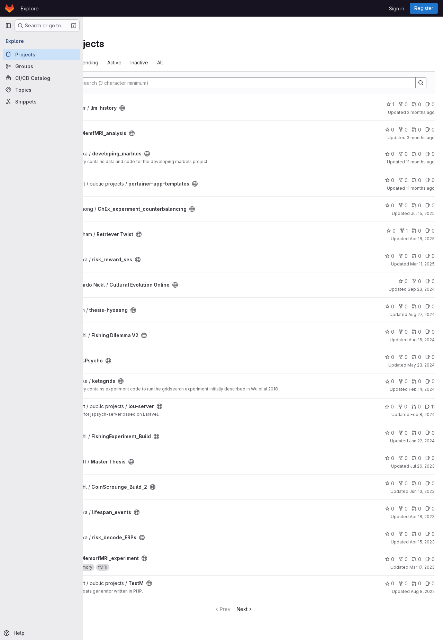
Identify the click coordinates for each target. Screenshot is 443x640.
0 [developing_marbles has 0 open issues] (430, 154)
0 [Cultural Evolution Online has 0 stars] (403, 281)
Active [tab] (173, 62)
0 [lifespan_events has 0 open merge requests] (416, 509)
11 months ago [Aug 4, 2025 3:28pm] (420, 161)
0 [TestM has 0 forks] (403, 583)
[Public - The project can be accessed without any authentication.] (180, 108)
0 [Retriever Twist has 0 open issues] (430, 231)
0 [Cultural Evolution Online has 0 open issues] (430, 281)
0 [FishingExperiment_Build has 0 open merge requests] (416, 433)
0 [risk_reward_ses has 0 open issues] (430, 256)
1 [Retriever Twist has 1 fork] (404, 231)
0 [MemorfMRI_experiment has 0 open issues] (430, 559)
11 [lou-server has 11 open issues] (430, 406)
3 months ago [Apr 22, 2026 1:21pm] (421, 137)
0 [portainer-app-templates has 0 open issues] (430, 180)
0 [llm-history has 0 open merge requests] (416, 104)
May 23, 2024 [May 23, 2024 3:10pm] (421, 365)
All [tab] (219, 62)
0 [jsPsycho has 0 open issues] (430, 357)
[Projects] (41, 54)
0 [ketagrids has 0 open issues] (430, 381)
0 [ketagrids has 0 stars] (389, 381)
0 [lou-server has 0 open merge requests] (416, 406)
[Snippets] (41, 101)
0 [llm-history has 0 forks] (403, 104)
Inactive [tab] (198, 62)
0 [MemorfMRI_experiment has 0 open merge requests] (416, 559)
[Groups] (41, 66)
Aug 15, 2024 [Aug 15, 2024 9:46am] (422, 339)
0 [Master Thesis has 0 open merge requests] (416, 458)
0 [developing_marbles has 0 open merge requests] (416, 154)
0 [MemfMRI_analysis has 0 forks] (403, 130)
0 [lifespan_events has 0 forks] (403, 509)
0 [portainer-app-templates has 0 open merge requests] (416, 180)
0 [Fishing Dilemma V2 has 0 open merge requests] (416, 332)
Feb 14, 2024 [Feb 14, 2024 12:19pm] (422, 389)
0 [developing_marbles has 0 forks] (403, 154)
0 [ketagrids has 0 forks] (403, 381)
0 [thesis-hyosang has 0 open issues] (430, 306)
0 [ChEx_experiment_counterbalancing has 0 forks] (403, 205)
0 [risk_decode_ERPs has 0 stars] (389, 534)
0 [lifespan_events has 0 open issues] (430, 509)
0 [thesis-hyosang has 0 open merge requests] (416, 306)
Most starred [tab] (111, 62)
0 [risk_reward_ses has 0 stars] (389, 256)
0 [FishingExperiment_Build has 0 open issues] (430, 433)
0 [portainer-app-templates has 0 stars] (389, 180)
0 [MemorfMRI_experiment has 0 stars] (389, 559)
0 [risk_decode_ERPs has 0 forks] (403, 534)
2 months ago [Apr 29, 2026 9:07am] (421, 112)
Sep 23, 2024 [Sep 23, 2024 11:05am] (421, 289)
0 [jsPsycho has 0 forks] (403, 357)
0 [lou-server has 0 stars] (389, 406)
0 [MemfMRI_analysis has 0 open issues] (430, 130)
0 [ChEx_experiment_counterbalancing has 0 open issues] (430, 205)
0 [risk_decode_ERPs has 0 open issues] (430, 534)
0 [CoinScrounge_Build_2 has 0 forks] (403, 483)
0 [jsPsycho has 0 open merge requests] (416, 357)
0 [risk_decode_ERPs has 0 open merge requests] (416, 534)
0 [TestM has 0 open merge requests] (416, 583)
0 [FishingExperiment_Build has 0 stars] (389, 433)
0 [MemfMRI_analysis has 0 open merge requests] (416, 130)
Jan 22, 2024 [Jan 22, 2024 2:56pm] (422, 440)
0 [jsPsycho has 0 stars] (389, 357)
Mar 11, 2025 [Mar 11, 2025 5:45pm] (422, 264)
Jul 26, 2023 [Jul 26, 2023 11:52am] (422, 466)
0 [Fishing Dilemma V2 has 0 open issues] (430, 332)
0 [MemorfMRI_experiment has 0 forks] (403, 559)
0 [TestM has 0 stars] (389, 583)
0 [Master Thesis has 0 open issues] (430, 458)
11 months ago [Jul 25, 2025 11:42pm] (420, 188)
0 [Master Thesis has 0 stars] (389, 458)
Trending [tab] (146, 62)
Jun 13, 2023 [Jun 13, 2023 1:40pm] (422, 491)
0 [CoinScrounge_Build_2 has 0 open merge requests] (416, 483)
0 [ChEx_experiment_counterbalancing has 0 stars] (389, 205)
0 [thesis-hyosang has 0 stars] (389, 306)
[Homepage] (9, 8)
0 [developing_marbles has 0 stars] (389, 154)
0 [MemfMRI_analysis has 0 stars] (389, 130)
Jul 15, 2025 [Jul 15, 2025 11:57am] (423, 213)
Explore (30, 8)
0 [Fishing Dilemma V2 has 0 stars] (389, 332)
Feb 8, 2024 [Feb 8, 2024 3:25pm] (422, 414)
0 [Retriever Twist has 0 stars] (391, 231)
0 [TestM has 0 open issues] (430, 583)
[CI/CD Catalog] (41, 77)
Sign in (396, 8)
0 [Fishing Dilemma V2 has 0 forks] (403, 332)
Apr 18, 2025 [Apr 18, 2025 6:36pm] (422, 238)
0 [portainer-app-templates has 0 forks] (403, 180)
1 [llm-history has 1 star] (390, 104)
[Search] (263, 83)
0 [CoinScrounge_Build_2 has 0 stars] (389, 483)
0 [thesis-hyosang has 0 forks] (403, 306)
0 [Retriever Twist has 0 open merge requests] (416, 231)
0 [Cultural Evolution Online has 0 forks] (416, 281)
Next (274, 609)
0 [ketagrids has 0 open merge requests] (416, 381)
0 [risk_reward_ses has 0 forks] (403, 256)
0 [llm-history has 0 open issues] (430, 104)
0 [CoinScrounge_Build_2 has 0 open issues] (430, 483)
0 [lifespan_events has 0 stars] (389, 509)
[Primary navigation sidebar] (8, 25)
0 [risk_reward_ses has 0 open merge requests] (416, 256)
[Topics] (41, 89)
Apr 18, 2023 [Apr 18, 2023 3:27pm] (422, 516)
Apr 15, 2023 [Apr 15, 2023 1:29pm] (422, 541)
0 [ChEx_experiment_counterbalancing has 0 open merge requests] (416, 205)
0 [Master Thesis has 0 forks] (403, 458)
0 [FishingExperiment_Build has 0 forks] (403, 433)
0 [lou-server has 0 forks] (402, 406)
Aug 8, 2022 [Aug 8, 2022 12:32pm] (423, 591)
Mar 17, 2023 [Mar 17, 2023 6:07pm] (422, 567)
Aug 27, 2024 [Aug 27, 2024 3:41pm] (421, 314)
